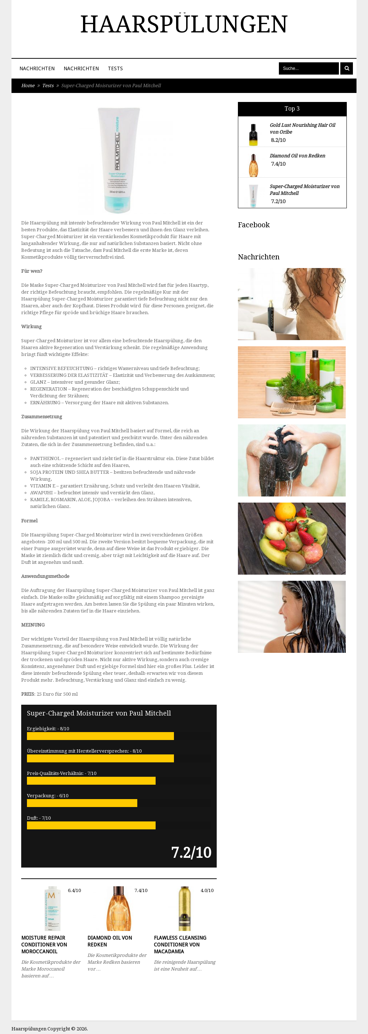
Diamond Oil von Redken (109, 941)
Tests (115, 68)
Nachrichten (37, 68)
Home (27, 85)
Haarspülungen (184, 24)
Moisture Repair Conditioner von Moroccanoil (44, 944)
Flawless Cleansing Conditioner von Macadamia (180, 944)
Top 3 (292, 108)
